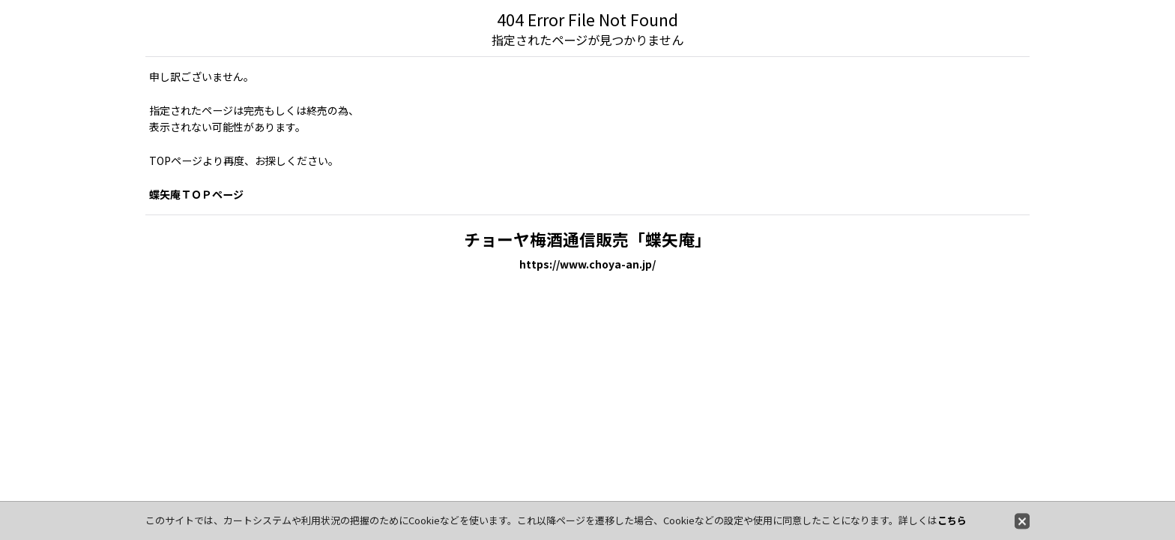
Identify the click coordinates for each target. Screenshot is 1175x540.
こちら (952, 520)
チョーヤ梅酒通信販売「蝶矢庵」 (587, 238)
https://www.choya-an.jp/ (587, 264)
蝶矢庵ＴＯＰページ (196, 194)
